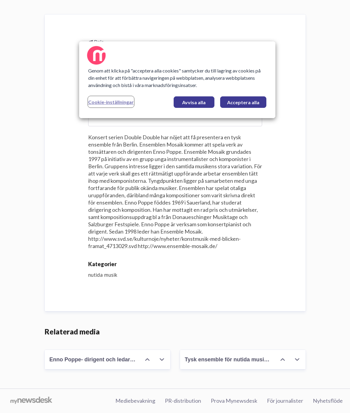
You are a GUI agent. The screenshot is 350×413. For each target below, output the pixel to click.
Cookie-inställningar (111, 102)
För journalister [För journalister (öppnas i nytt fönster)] (285, 400)
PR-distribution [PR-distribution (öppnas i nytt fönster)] (183, 400)
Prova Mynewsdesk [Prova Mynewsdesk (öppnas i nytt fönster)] (234, 400)
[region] (177, 79)
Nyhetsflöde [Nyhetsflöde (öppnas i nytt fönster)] (328, 400)
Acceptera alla (243, 102)
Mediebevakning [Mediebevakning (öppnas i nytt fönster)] (135, 400)
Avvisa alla (194, 102)
